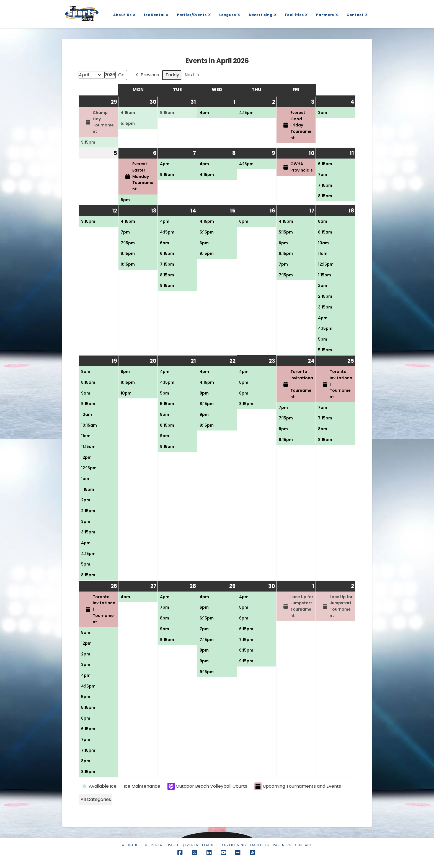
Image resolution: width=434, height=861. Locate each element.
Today (172, 75)
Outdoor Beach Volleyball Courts (207, 786)
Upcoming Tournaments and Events (297, 786)
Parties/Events (183, 845)
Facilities (259, 845)
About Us (131, 845)
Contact (303, 845)
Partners (282, 845)
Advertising (234, 845)
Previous (147, 75)
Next (193, 75)
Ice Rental (154, 845)
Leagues (210, 845)
